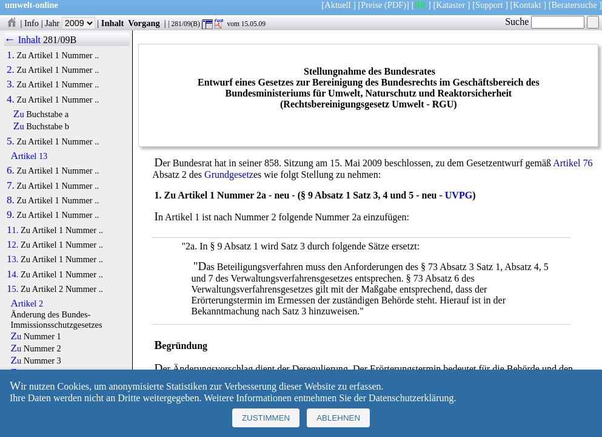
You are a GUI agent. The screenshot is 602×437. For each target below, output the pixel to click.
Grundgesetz (228, 174)
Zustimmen (266, 417)
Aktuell (337, 5)
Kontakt (527, 5)
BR (420, 5)
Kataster (450, 5)
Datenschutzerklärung (411, 398)
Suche (544, 21)
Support (489, 5)
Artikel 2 (26, 303)
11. (12, 230)
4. (11, 99)
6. (11, 170)
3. (11, 84)
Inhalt (112, 23)
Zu (18, 114)
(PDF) (395, 5)
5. (11, 141)
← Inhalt (22, 40)
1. (11, 55)
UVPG (458, 195)
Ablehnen (338, 417)
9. (11, 215)
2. (11, 70)
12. (12, 244)
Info (31, 23)
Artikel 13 (28, 156)
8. (11, 200)
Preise (371, 5)
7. (11, 186)
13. (12, 259)
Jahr (70, 23)
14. (12, 274)
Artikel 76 (572, 163)
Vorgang (144, 23)
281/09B (59, 40)
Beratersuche (574, 5)
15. (12, 289)
